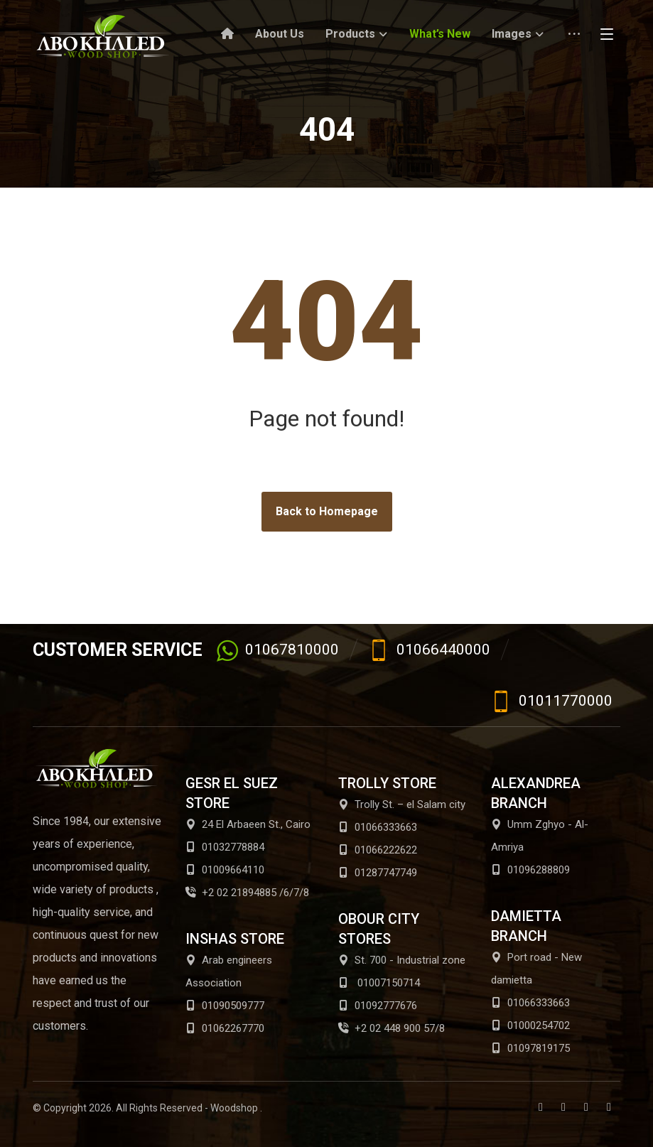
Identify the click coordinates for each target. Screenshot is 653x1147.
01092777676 (377, 1005)
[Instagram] (609, 1107)
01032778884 (224, 847)
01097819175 (530, 1048)
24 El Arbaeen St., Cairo (248, 824)
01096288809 (530, 869)
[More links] (574, 39)
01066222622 (377, 850)
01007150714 (379, 982)
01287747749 (377, 872)
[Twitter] (563, 1107)
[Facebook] (540, 1107)
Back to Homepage (327, 511)
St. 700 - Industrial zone (401, 960)
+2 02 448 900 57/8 (391, 1028)
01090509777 (224, 1005)
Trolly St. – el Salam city (401, 804)
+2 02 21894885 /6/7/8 (247, 892)
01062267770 (224, 1028)
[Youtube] (586, 1107)
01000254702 (530, 1025)
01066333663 (377, 827)
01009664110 (224, 869)
